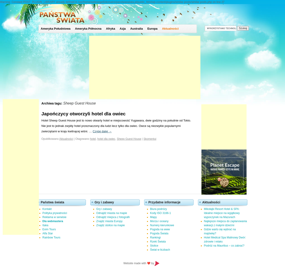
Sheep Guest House (129, 138)
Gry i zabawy (104, 209)
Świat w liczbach (160, 249)
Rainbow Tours (51, 237)
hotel (93, 138)
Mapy (153, 217)
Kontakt (47, 209)
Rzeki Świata (158, 241)
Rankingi (155, 237)
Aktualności (170, 28)
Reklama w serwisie (54, 217)
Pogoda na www (160, 229)
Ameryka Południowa (55, 28)
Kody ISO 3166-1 (160, 213)
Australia (136, 28)
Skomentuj (149, 138)
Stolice (154, 245)
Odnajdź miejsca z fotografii (113, 217)
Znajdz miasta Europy (109, 221)
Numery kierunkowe (162, 225)
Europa (152, 28)
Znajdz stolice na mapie (110, 225)
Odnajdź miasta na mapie (111, 213)
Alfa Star (48, 233)
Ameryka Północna (88, 28)
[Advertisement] (144, 67)
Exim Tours (49, 229)
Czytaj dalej (102, 131)
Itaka (45, 225)
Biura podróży (158, 209)
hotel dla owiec (106, 138)
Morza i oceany (159, 221)
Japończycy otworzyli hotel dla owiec (83, 113)
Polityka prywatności (55, 213)
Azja (123, 28)
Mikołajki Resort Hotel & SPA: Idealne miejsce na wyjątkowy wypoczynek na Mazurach (222, 213)
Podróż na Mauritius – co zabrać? (224, 245)
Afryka (110, 28)
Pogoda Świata (159, 233)
